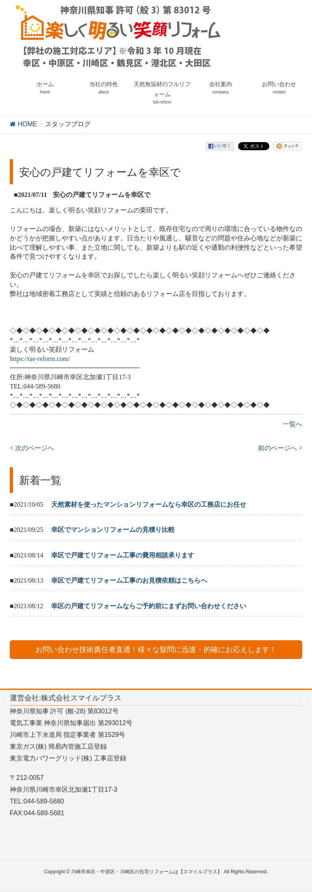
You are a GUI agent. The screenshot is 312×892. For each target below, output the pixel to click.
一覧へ (292, 424)
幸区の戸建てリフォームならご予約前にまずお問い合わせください (148, 606)
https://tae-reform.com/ (40, 358)
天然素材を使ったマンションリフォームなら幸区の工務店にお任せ (148, 504)
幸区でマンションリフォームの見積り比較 (113, 529)
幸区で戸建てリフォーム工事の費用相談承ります (122, 555)
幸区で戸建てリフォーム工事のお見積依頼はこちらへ (129, 580)
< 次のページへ (32, 448)
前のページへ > (280, 448)
